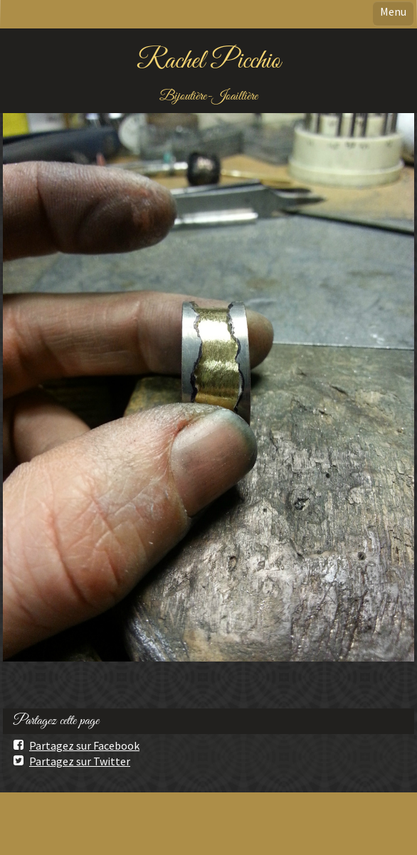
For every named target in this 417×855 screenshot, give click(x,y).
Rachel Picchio (208, 61)
